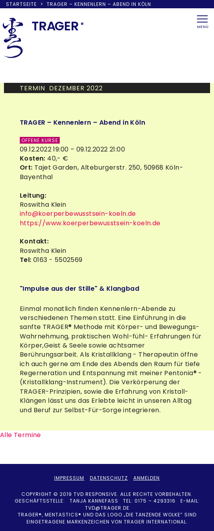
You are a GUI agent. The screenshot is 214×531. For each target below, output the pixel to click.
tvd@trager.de (107, 508)
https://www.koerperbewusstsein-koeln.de (90, 223)
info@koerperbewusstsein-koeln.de (78, 213)
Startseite (21, 4)
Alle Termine (20, 434)
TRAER (55, 26)
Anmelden (146, 478)
